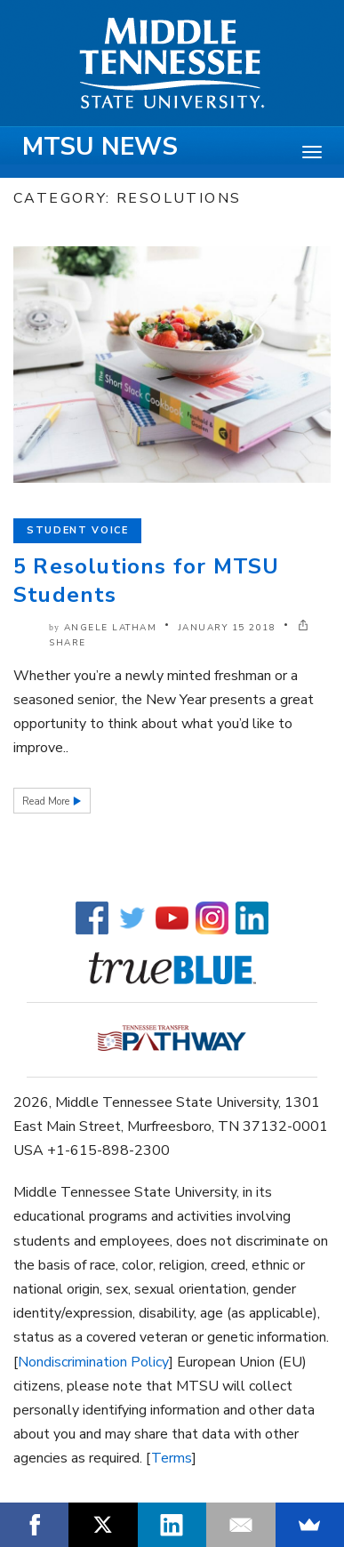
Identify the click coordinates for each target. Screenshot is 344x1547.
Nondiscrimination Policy (93, 1362)
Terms (171, 1458)
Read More (47, 801)
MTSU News (100, 147)
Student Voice (77, 530)
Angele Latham (110, 627)
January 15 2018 (227, 627)
